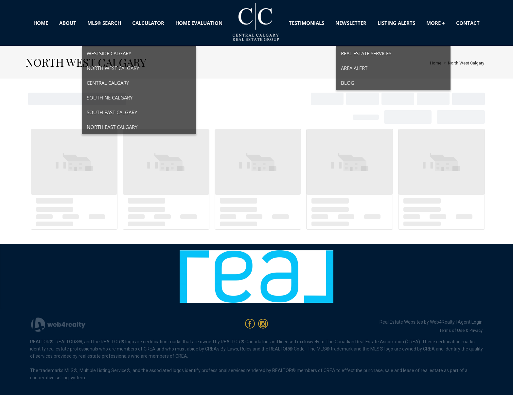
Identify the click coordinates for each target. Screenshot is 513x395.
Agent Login (470, 322)
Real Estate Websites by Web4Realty (417, 322)
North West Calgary (466, 63)
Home (435, 63)
